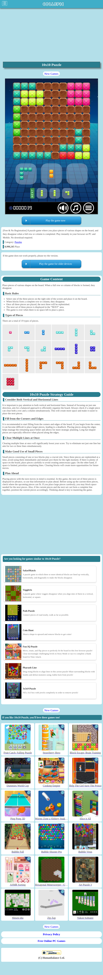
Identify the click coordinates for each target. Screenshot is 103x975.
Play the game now (55, 220)
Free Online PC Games (51, 941)
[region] (51, 34)
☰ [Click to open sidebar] (4, 3)
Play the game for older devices (55, 263)
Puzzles (18, 242)
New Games (51, 73)
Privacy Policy (51, 934)
